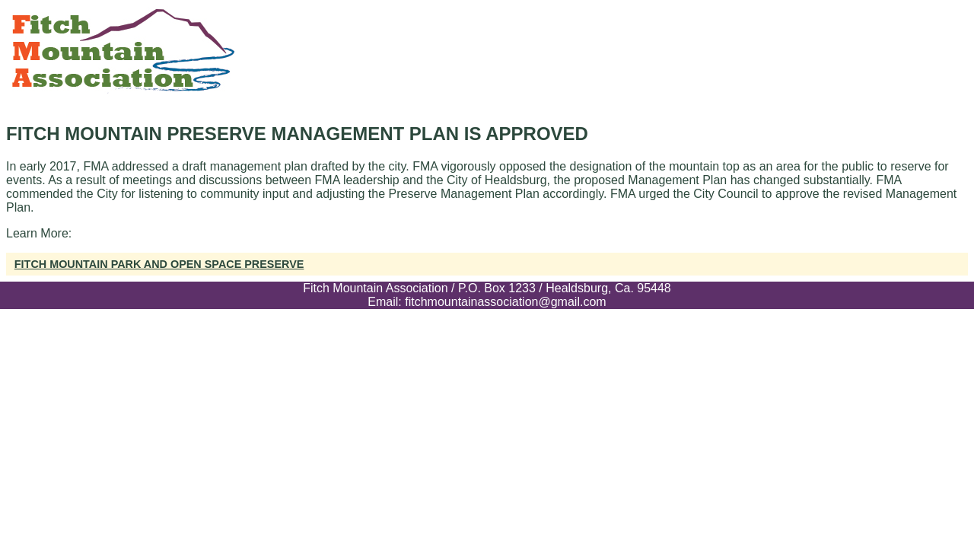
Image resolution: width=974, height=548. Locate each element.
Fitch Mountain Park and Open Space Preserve (159, 264)
